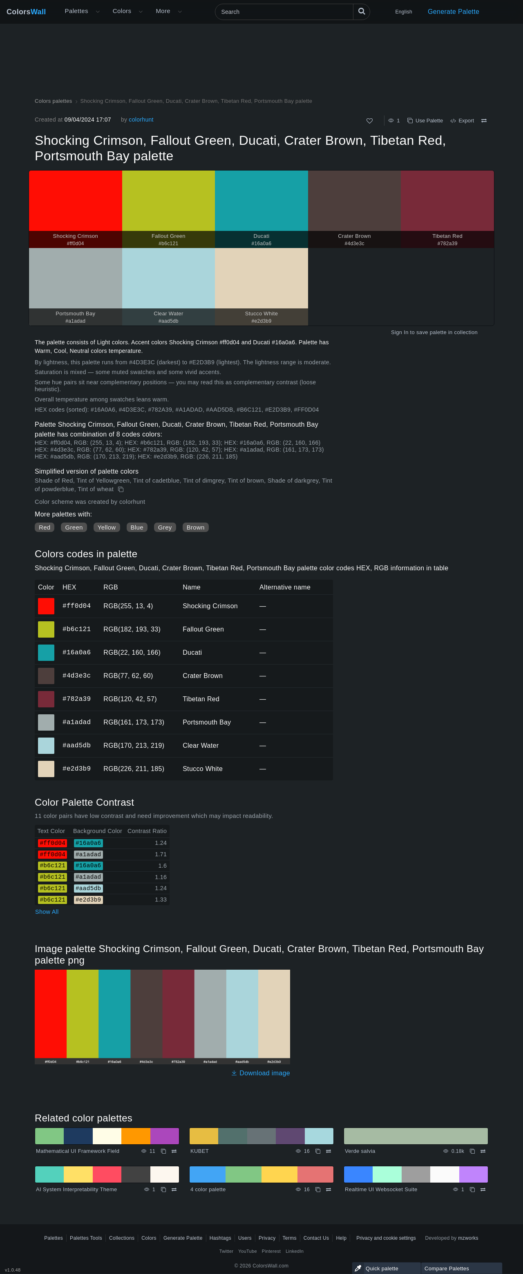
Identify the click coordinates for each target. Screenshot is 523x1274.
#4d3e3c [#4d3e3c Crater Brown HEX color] (46, 670)
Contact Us (316, 1238)
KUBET (199, 1151)
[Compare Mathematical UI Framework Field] (174, 1151)
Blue (137, 527)
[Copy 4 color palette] (318, 1189)
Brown (196, 527)
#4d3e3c (77, 675)
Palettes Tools (86, 1238)
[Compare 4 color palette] (328, 1189)
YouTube (247, 1251)
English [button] (404, 12)
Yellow (107, 527)
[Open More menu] (98, 11)
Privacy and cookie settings (386, 1238)
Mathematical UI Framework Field (77, 1151)
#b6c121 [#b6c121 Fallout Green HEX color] (46, 623)
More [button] (163, 10)
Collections (121, 1238)
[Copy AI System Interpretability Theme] (163, 1189)
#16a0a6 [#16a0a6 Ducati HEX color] (46, 647)
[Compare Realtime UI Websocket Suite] (483, 1189)
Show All (47, 911)
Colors (26, 12)
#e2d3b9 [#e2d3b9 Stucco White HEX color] (46, 763)
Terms (290, 1238)
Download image (260, 1073)
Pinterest (271, 1251)
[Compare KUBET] (328, 1151)
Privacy (267, 1238)
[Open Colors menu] (140, 11)
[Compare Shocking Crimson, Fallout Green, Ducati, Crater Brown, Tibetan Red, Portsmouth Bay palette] (484, 120)
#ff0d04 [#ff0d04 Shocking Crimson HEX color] (46, 600)
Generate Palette (453, 11)
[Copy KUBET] (318, 1151)
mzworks (468, 1238)
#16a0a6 (77, 652)
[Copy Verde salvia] (472, 1151)
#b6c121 (77, 629)
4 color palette (208, 1189)
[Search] (292, 12)
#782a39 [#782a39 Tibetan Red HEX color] (46, 693)
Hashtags (220, 1238)
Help (341, 1238)
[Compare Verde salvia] (483, 1151)
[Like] (369, 121)
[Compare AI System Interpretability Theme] (174, 1189)
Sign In (400, 332)
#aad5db (77, 745)
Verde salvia (360, 1151)
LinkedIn (295, 1251)
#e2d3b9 (77, 768)
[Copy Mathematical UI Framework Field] (163, 1151)
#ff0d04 (77, 605)
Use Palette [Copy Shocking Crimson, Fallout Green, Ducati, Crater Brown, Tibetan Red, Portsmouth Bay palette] (425, 120)
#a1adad (77, 722)
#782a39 (77, 698)
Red (44, 527)
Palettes (76, 10)
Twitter (226, 1251)
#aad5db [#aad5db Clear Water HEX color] (46, 740)
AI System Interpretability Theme (76, 1189)
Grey (165, 527)
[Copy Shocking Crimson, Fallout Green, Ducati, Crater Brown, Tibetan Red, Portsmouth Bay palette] (121, 489)
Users (245, 1238)
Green (74, 527)
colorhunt (141, 119)
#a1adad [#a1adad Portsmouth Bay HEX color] (46, 716)
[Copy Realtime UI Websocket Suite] (472, 1189)
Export (462, 120)
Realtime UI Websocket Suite (381, 1189)
